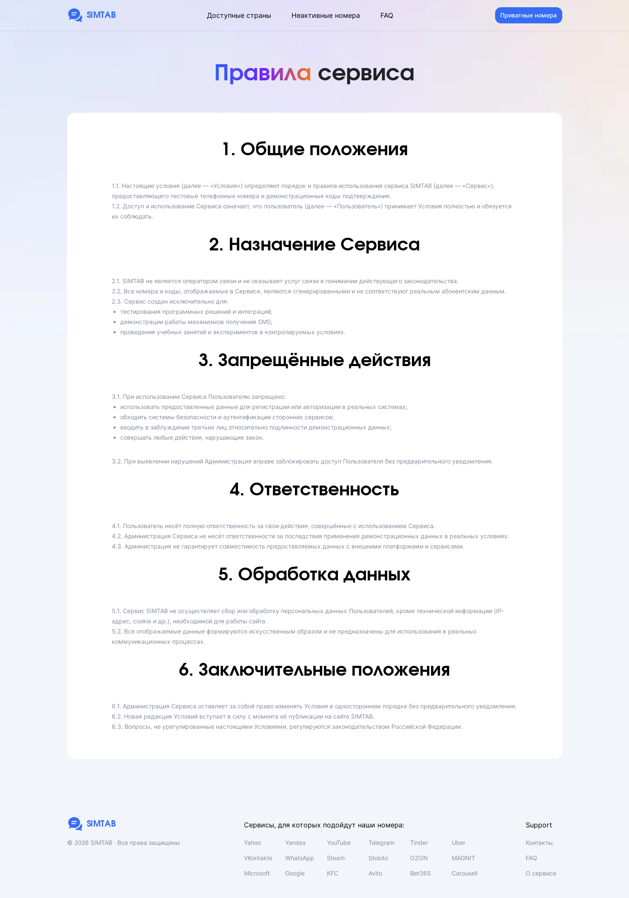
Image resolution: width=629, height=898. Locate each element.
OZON (419, 857)
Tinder (419, 842)
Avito (375, 873)
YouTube (339, 842)
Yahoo (252, 842)
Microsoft (257, 873)
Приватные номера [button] (528, 15)
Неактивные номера (326, 15)
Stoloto (378, 857)
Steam (336, 857)
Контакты (539, 842)
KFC (332, 873)
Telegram (381, 842)
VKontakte (258, 857)
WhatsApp (299, 857)
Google (295, 873)
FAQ (386, 15)
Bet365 (420, 873)
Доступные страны (239, 15)
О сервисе (541, 873)
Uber (458, 842)
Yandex (295, 842)
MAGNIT (463, 857)
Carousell (464, 873)
